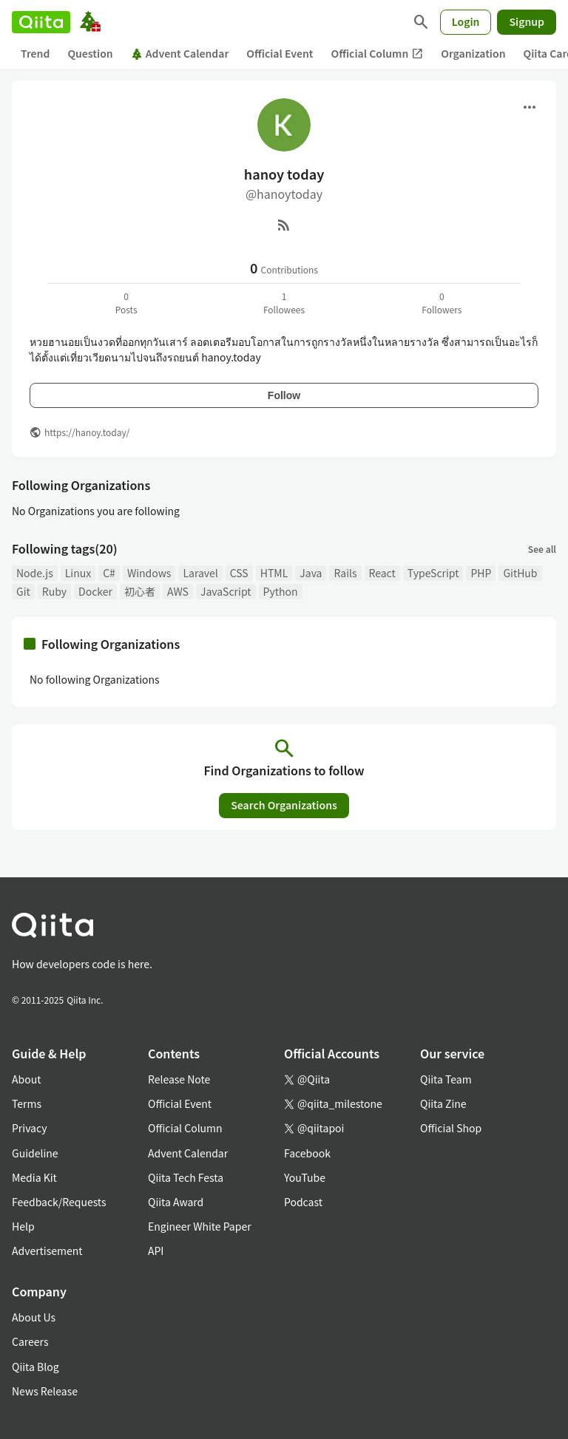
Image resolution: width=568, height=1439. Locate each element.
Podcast (303, 1201)
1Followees (284, 303)
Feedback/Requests (59, 1201)
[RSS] (284, 224)
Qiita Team (446, 1079)
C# (109, 572)
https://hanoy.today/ (86, 432)
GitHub (520, 572)
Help (23, 1226)
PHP (480, 572)
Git (23, 591)
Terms (26, 1103)
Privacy (29, 1127)
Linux (78, 572)
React (382, 572)
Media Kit (34, 1177)
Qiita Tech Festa (185, 1177)
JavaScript (225, 591)
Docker (95, 591)
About (26, 1079)
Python (280, 591)
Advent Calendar (180, 53)
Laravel (200, 572)
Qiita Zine (443, 1103)
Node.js (34, 572)
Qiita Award (175, 1201)
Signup (526, 21)
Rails (345, 572)
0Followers (442, 303)
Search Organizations (284, 804)
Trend (35, 53)
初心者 (139, 591)
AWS (178, 591)
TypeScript (433, 572)
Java (311, 572)
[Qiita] (41, 22)
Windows (149, 572)
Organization (473, 53)
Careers (30, 1341)
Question (89, 53)
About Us (33, 1317)
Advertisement (47, 1250)
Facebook (307, 1153)
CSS (239, 572)
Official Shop (450, 1127)
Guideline (35, 1153)
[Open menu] (529, 107)
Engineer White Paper (199, 1226)
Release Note (179, 1079)
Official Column (377, 53)
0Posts (126, 303)
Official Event (279, 53)
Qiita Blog (35, 1366)
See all (542, 548)
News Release (45, 1391)
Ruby (54, 591)
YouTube (304, 1177)
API (155, 1250)
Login (466, 21)
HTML (274, 572)
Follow (284, 395)
